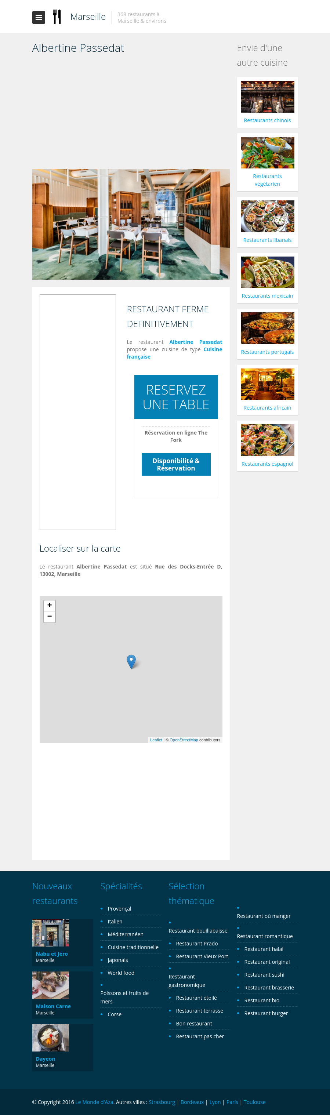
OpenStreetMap (184, 740)
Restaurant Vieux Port (202, 956)
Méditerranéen (126, 934)
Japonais (118, 959)
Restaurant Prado (197, 943)
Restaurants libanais (267, 239)
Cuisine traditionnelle (133, 947)
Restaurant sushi (264, 974)
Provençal (119, 908)
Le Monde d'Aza (94, 1101)
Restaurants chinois (267, 120)
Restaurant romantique (265, 936)
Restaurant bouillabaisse (198, 930)
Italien (115, 921)
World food (121, 972)
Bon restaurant (194, 1023)
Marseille (88, 16)
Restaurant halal (263, 948)
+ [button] (49, 605)
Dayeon (45, 1058)
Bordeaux (192, 1101)
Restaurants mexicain (267, 295)
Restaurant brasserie (269, 987)
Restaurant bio (262, 1000)
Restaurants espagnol (267, 463)
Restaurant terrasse (200, 1010)
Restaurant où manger (264, 915)
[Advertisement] (131, 113)
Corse (115, 1014)
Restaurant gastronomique (187, 980)
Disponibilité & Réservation (175, 464)
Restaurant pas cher (200, 1036)
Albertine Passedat (195, 341)
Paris (232, 1101)
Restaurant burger (266, 1013)
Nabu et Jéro (52, 953)
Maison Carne (53, 1006)
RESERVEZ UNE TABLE (176, 397)
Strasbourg (162, 1101)
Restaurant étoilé (196, 997)
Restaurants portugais (267, 351)
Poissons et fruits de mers (125, 997)
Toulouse (255, 1101)
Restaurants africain (267, 407)
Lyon (215, 1101)
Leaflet (156, 740)
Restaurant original (267, 961)
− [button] (49, 616)
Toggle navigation (38, 17)
